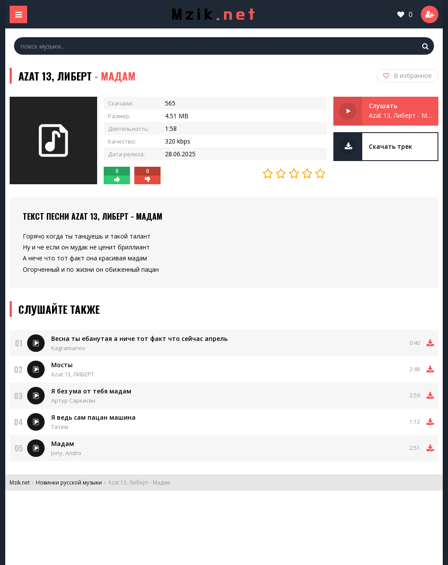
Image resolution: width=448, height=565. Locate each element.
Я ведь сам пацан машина (93, 417)
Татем (59, 427)
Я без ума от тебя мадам (91, 391)
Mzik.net (20, 482)
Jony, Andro (66, 453)
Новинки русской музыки (69, 482)
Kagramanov (68, 348)
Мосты (62, 365)
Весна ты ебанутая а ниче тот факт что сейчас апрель (139, 338)
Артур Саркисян (73, 400)
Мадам (62, 443)
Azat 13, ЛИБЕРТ (72, 374)
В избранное (407, 75)
